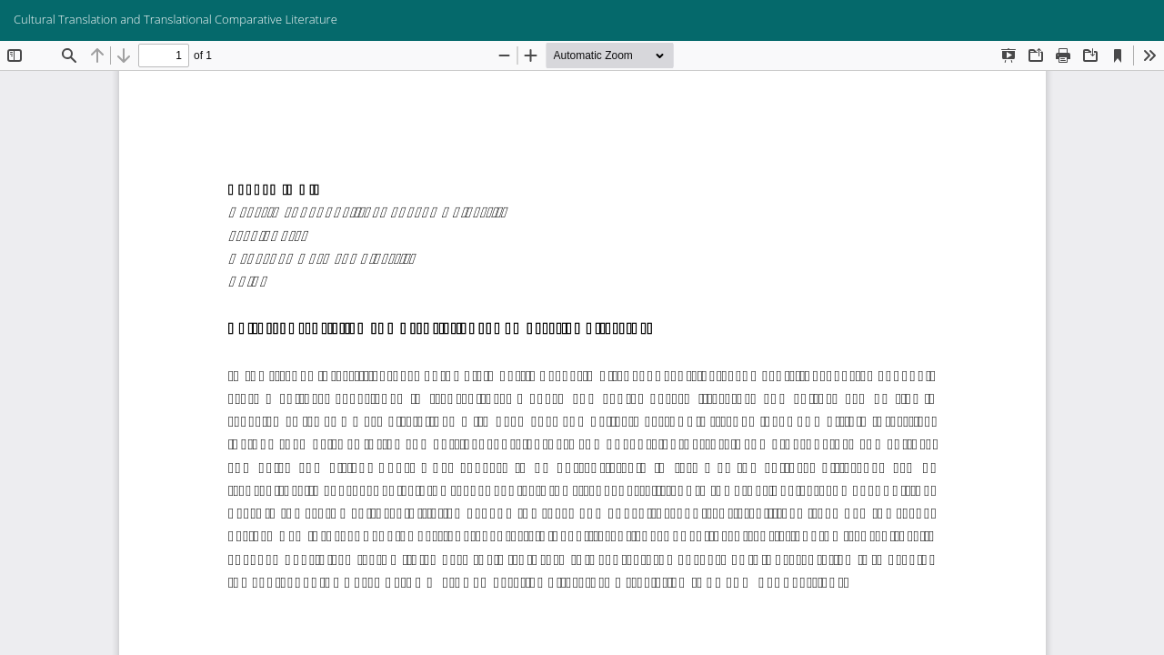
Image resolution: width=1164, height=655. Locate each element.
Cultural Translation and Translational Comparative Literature (175, 19)
